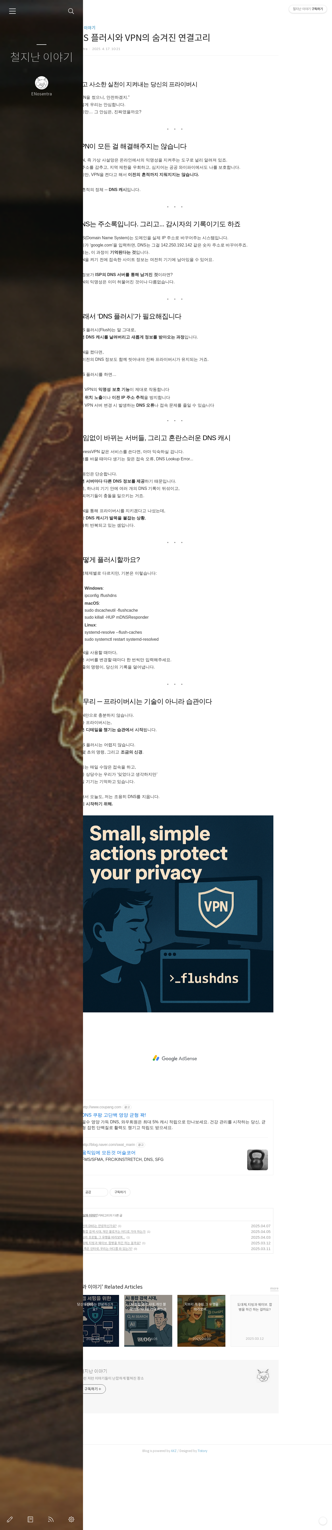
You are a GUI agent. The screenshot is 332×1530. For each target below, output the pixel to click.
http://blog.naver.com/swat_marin (137, 1217)
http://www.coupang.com (131, 1180)
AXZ (203, 1523)
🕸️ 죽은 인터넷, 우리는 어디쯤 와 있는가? (135, 1321)
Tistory (232, 1523)
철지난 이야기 (41, 57)
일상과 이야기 (112, 28)
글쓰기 (11, 1519)
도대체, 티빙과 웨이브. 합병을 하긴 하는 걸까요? (139, 1315)
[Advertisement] (204, 110)
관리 (72, 1519)
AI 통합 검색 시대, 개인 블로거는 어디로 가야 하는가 (141, 1304)
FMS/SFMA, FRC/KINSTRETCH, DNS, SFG (152, 1232)
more (304, 1361)
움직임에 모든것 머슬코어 (138, 1225)
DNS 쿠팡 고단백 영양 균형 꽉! (143, 1187)
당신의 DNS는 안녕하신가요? (127, 1298)
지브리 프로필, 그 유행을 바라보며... (131, 1310)
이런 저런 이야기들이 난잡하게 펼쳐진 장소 (141, 1451)
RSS (52, 1519)
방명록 (31, 1519)
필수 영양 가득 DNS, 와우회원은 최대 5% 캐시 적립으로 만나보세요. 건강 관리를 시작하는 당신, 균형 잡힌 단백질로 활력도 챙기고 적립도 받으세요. (203, 1197)
